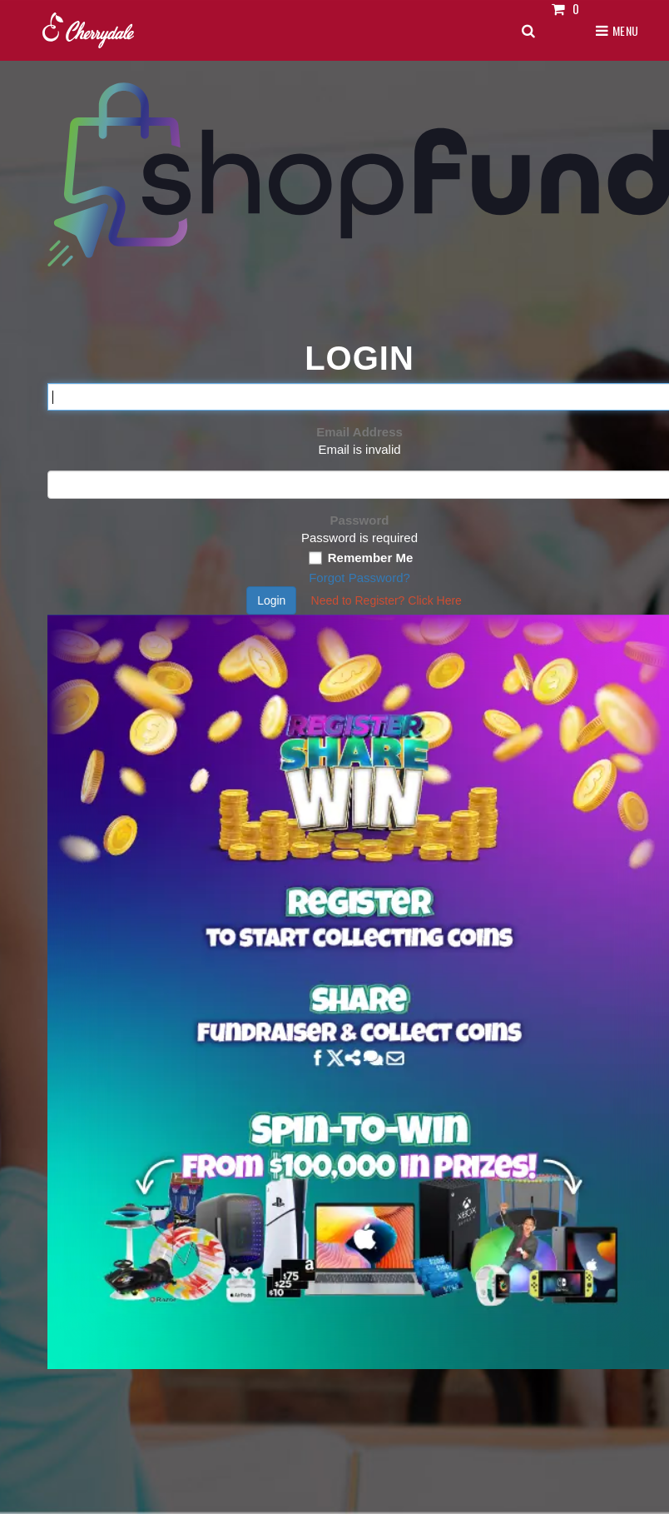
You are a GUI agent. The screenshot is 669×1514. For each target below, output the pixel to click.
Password (359, 520)
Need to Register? (386, 600)
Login (271, 600)
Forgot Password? (359, 577)
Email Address (359, 432)
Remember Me (371, 557)
